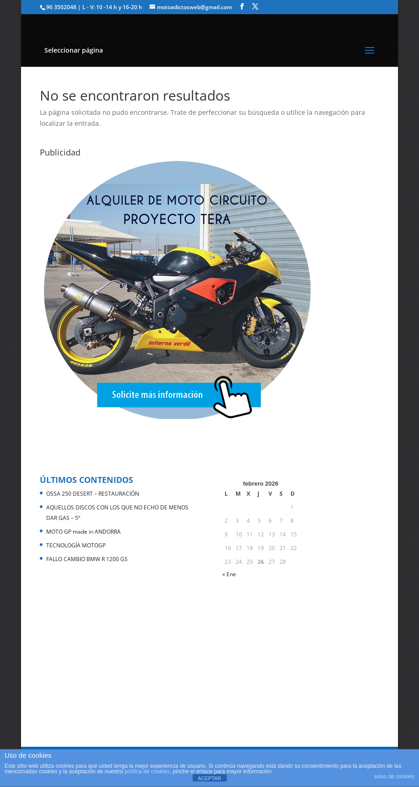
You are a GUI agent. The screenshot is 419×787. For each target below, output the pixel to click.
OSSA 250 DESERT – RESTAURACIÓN (92, 494)
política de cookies (147, 771)
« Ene (229, 574)
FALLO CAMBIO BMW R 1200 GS (87, 559)
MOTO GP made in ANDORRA (83, 531)
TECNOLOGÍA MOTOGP (76, 545)
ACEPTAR (209, 778)
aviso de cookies (394, 776)
